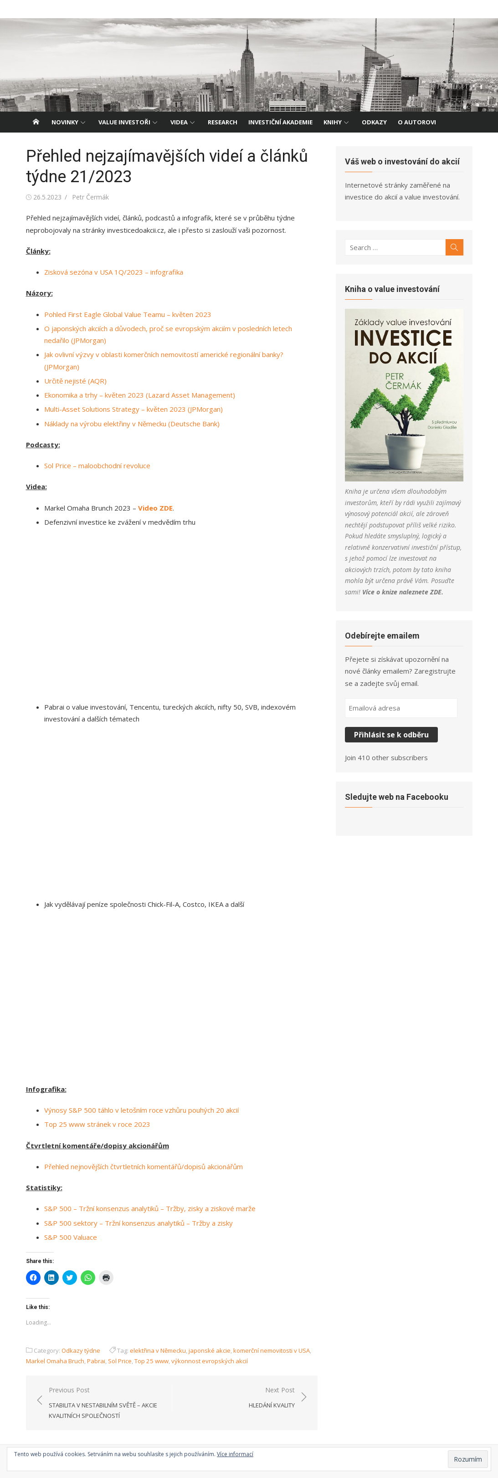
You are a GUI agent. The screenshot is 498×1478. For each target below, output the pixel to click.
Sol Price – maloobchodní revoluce (97, 465)
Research (222, 122)
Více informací (235, 1454)
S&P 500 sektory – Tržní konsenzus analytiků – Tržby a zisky (138, 1222)
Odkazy (374, 122)
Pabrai (96, 1361)
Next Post (272, 1398)
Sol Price (120, 1361)
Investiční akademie (280, 122)
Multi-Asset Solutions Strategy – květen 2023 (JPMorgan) (133, 409)
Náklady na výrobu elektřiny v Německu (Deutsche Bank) (132, 423)
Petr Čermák (90, 197)
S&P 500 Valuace (70, 1237)
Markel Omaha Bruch (55, 1361)
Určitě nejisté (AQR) (75, 380)
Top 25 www (151, 1361)
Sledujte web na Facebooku (396, 797)
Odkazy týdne (81, 1350)
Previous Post (106, 1403)
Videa (179, 122)
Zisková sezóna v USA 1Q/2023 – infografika (113, 271)
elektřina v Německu (158, 1350)
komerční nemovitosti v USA (271, 1350)
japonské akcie (210, 1350)
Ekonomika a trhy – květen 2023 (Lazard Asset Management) (139, 394)
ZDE (436, 592)
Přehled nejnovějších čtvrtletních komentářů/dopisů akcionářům (143, 1166)
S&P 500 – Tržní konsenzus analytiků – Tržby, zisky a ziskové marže (150, 1208)
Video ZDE (155, 507)
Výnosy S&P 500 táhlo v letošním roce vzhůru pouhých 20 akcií (141, 1110)
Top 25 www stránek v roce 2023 (97, 1124)
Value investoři (124, 122)
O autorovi (417, 122)
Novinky (64, 122)
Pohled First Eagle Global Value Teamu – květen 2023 (127, 314)
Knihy (332, 122)
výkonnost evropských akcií (209, 1361)
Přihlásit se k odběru (391, 735)
